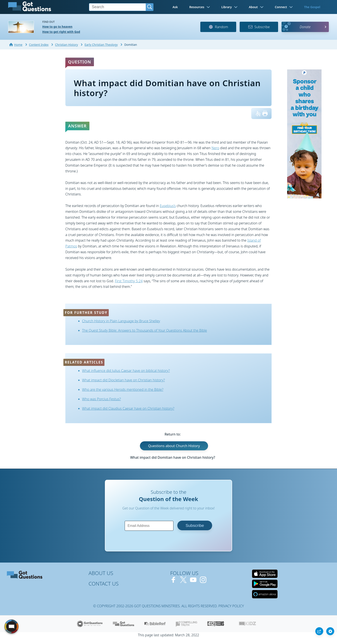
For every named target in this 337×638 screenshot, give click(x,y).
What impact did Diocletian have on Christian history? (123, 380)
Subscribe (259, 27)
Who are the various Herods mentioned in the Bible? (122, 389)
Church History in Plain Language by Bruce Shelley (121, 321)
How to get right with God (61, 32)
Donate (305, 27)
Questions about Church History (174, 445)
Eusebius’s (168, 205)
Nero (215, 148)
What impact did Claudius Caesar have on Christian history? (128, 408)
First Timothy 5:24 (129, 281)
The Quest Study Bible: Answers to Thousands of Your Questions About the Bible (144, 330)
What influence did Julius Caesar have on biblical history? (126, 370)
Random (218, 27)
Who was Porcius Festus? (101, 399)
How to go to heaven (57, 27)
